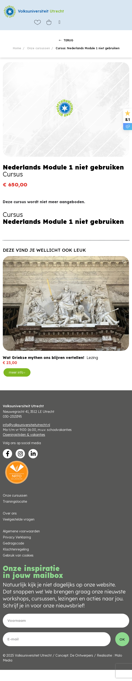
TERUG (66, 40)
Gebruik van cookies (18, 555)
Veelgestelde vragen (18, 519)
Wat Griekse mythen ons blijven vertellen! (43, 357)
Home (17, 48)
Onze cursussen (38, 48)
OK (122, 639)
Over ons (10, 513)
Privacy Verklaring (17, 537)
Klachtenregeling (16, 549)
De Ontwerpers (81, 655)
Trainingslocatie (15, 501)
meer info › (17, 372)
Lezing (92, 357)
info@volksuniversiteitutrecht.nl (26, 425)
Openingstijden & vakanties (24, 435)
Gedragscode (13, 543)
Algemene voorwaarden (21, 531)
